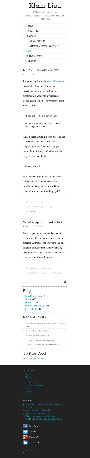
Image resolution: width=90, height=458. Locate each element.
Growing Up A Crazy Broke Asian (38, 335)
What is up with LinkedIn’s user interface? (42, 224)
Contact (30, 61)
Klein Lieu (45, 6)
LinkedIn (34, 442)
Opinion (46, 273)
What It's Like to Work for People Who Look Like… (44, 344)
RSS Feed (25, 453)
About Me (32, 31)
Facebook (34, 426)
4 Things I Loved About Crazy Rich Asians (41, 340)
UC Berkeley (48, 207)
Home (29, 26)
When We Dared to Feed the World (38, 331)
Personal (29, 302)
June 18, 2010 (33, 207)
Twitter (33, 431)
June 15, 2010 (33, 273)
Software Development (43, 46)
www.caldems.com (56, 81)
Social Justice (36, 41)
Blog (28, 51)
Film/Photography (33, 296)
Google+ (33, 437)
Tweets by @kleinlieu (33, 358)
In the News (33, 56)
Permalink (32, 211)
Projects (30, 36)
